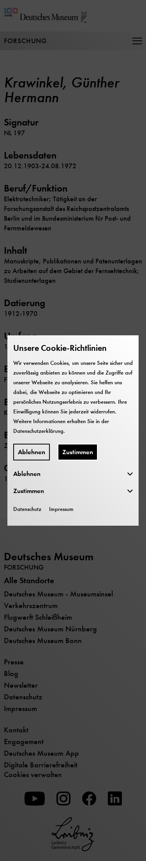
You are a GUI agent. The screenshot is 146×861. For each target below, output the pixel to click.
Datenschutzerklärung (38, 430)
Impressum (61, 508)
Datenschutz (27, 508)
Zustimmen (77, 452)
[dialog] (73, 430)
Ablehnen (31, 452)
